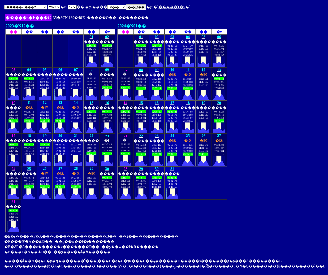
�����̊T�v (172, 7)
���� (94, 18)
